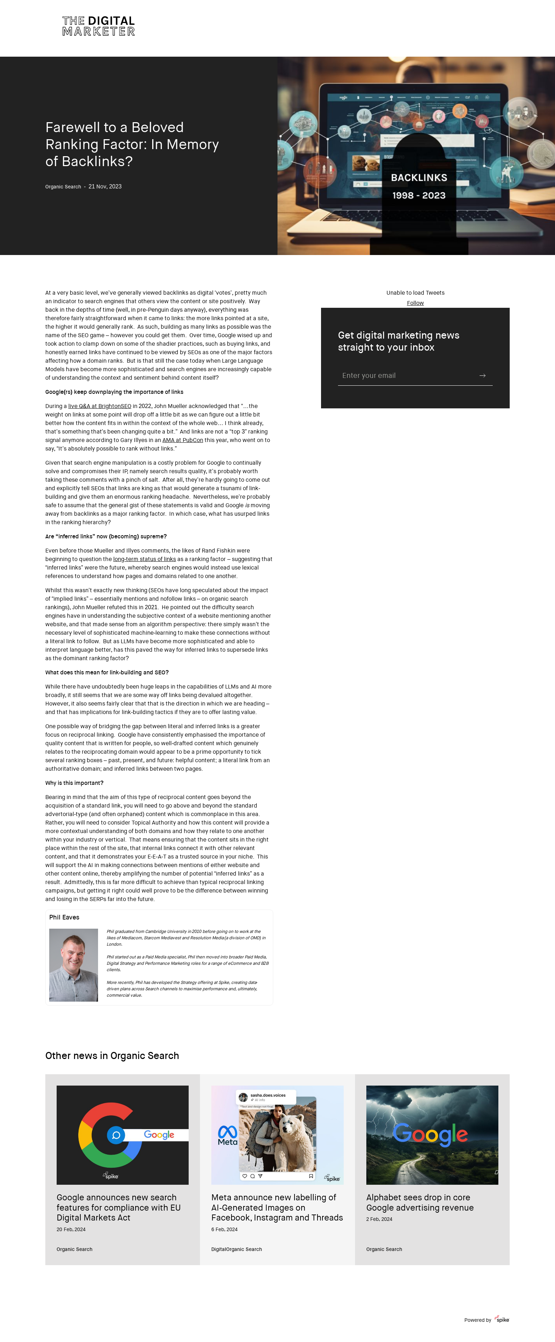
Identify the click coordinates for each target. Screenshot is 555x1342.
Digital (218, 1249)
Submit (483, 375)
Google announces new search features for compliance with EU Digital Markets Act (119, 1208)
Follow (415, 303)
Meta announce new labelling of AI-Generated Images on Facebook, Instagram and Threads (277, 1208)
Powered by (487, 1320)
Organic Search (74, 1249)
